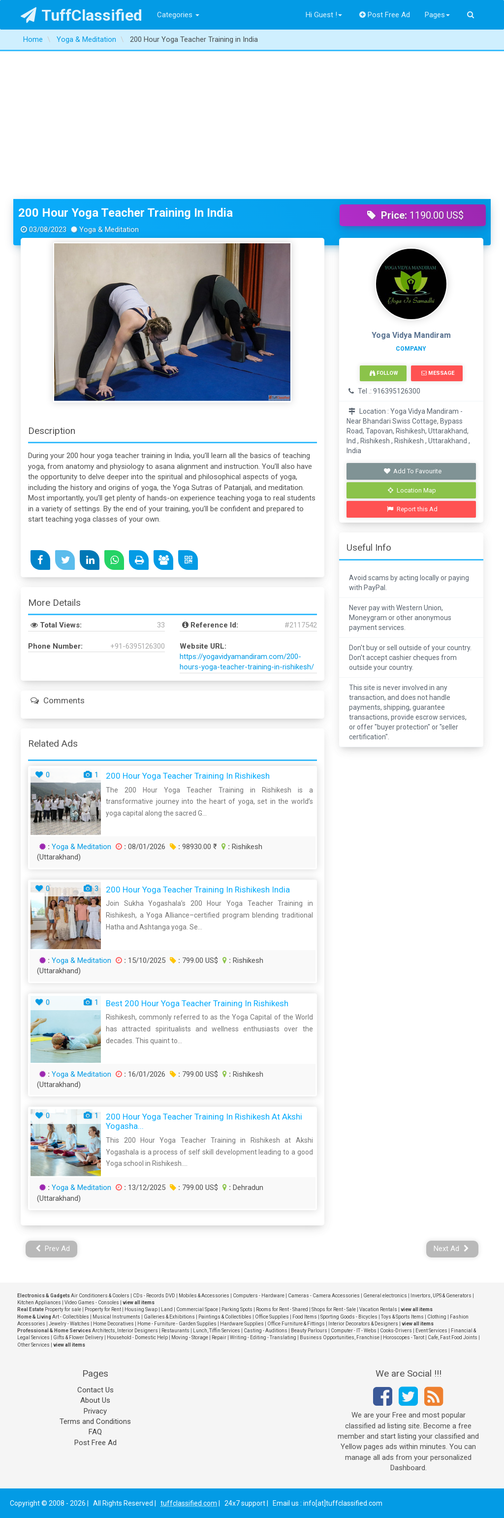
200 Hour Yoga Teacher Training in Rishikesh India (198, 889)
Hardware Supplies (242, 1323)
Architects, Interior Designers (125, 1330)
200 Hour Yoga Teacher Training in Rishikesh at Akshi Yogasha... (204, 1121)
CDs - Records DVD (154, 1295)
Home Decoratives (113, 1323)
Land (167, 1309)
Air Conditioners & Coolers (100, 1295)
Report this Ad (412, 509)
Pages (437, 14)
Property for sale (63, 1309)
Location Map (412, 490)
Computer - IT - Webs (354, 1330)
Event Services (431, 1330)
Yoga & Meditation (81, 846)
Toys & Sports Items (402, 1317)
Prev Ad (52, 1248)
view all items (139, 1302)
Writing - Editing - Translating (263, 1337)
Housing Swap (141, 1309)
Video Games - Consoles (91, 1302)
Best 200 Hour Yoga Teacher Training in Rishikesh (197, 1003)
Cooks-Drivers (396, 1330)
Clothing (436, 1317)
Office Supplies (272, 1317)
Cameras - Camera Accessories (324, 1295)
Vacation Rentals (378, 1309)
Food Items (304, 1317)
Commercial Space (197, 1309)
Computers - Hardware (258, 1295)
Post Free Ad (384, 14)
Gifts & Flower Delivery (78, 1337)
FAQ (95, 1431)
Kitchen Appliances (39, 1302)
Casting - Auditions (265, 1330)
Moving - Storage (189, 1337)
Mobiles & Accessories (204, 1295)
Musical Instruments (116, 1317)
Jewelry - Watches (69, 1323)
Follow (384, 373)
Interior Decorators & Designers (363, 1323)
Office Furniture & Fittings (296, 1323)
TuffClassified (81, 15)
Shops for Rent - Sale (334, 1309)
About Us (95, 1400)
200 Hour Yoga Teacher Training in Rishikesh (188, 776)
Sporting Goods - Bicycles (349, 1317)
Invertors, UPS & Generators (441, 1295)
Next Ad (451, 1248)
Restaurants (175, 1330)
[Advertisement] (252, 125)
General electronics (385, 1295)
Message (437, 373)
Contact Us (95, 1390)
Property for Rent (103, 1309)
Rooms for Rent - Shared (282, 1309)
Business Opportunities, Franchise (339, 1337)
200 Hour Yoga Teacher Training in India (125, 212)
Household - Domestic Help (137, 1337)
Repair (219, 1337)
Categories (178, 14)
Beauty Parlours (309, 1330)
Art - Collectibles (70, 1317)
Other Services (33, 1345)
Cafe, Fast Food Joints (452, 1337)
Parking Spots (236, 1309)
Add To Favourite (412, 471)
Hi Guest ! (324, 14)
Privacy (95, 1411)
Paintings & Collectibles (225, 1317)
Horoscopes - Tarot (403, 1337)
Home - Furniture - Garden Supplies (177, 1323)
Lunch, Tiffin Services (216, 1330)
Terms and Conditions (95, 1421)
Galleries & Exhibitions (169, 1317)
